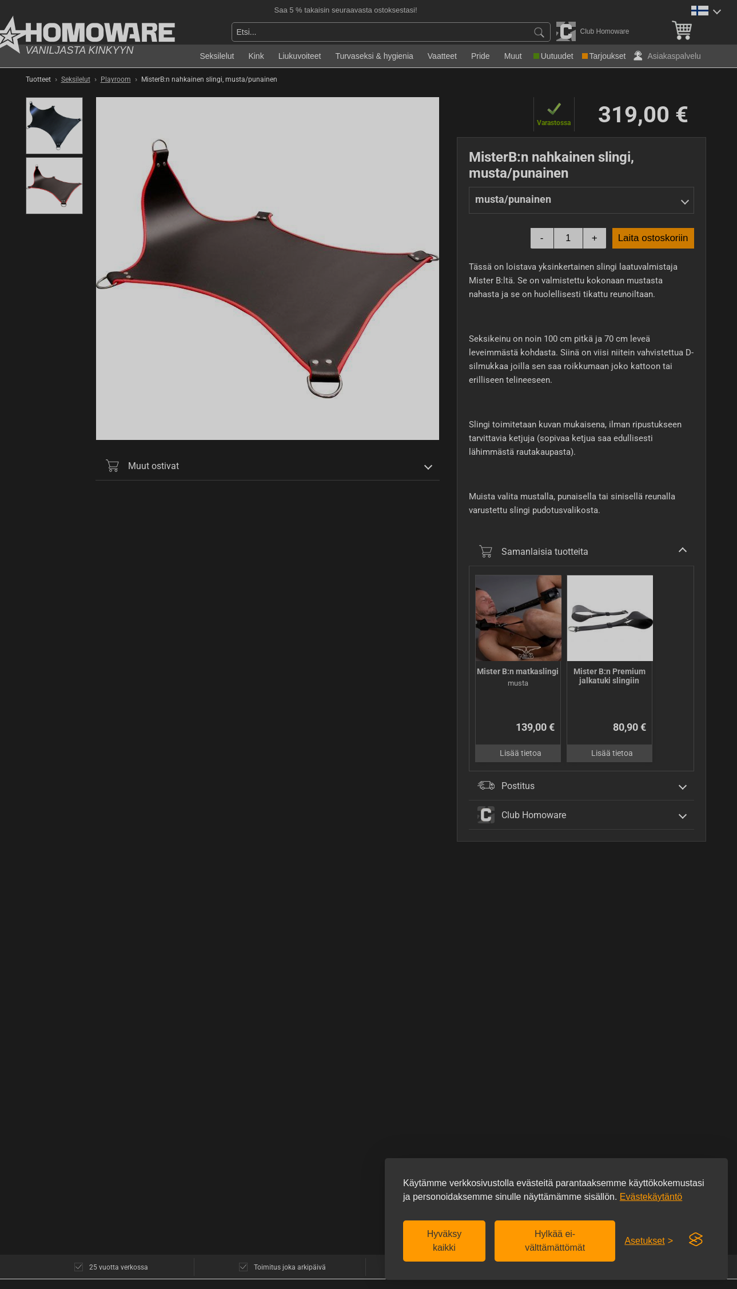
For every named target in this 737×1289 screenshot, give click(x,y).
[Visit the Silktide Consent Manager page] (696, 1240)
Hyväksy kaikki (444, 1240)
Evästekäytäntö (651, 1197)
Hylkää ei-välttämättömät (555, 1240)
